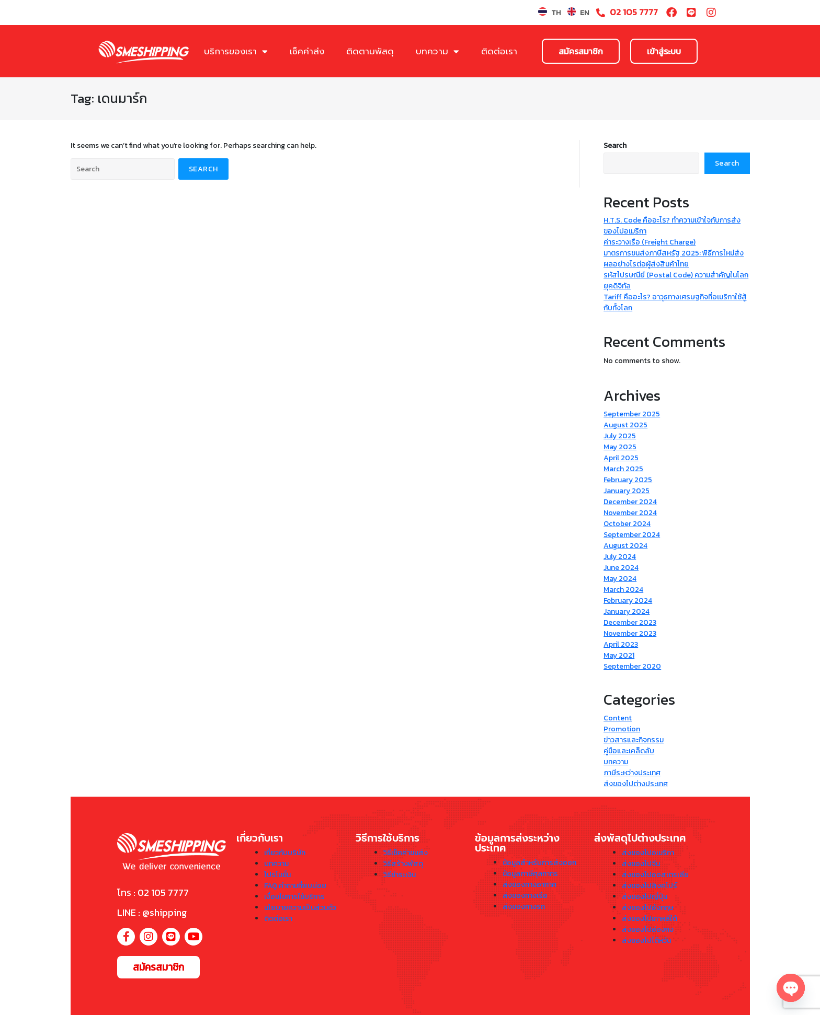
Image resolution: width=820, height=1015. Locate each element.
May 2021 (618, 655)
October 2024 (627, 523)
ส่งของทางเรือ (525, 895)
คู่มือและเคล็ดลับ (628, 750)
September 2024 (631, 534)
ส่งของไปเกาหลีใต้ (649, 918)
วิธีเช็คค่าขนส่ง (405, 852)
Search (615, 145)
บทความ (437, 51)
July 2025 (619, 435)
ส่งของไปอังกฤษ (648, 907)
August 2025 (625, 424)
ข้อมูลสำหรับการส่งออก (539, 862)
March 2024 (623, 589)
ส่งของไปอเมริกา (648, 852)
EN (584, 12)
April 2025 (621, 457)
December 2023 (629, 622)
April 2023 (620, 644)
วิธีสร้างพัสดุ (403, 863)
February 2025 (627, 479)
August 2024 (625, 545)
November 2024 (630, 512)
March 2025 (623, 468)
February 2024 (627, 600)
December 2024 (630, 501)
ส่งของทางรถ (524, 906)
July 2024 (619, 556)
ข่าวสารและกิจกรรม (633, 739)
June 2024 (621, 567)
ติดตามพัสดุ (370, 51)
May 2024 (619, 578)
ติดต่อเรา (499, 51)
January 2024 (626, 611)
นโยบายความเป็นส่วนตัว (300, 907)
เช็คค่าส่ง (307, 51)
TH (556, 12)
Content (617, 718)
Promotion (621, 729)
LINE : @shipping (152, 912)
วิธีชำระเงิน (399, 874)
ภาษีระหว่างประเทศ (631, 772)
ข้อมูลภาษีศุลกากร (530, 873)
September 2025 (631, 414)
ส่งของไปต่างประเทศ (635, 783)
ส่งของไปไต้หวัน (646, 940)
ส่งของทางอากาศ (529, 884)
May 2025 (619, 446)
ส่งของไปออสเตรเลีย (655, 874)
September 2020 (632, 666)
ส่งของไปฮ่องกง (648, 929)
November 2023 (629, 633)
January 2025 (626, 490)
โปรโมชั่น (277, 874)
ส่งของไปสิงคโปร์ (649, 885)
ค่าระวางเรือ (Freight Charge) (649, 242)
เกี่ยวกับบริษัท (284, 852)
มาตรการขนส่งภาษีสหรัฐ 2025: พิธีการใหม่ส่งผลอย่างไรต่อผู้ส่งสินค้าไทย (673, 259)
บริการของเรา (236, 51)
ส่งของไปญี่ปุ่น (644, 896)
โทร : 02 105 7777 (153, 892)
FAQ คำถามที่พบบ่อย (295, 885)
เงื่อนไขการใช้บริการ (294, 896)
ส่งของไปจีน (641, 863)
